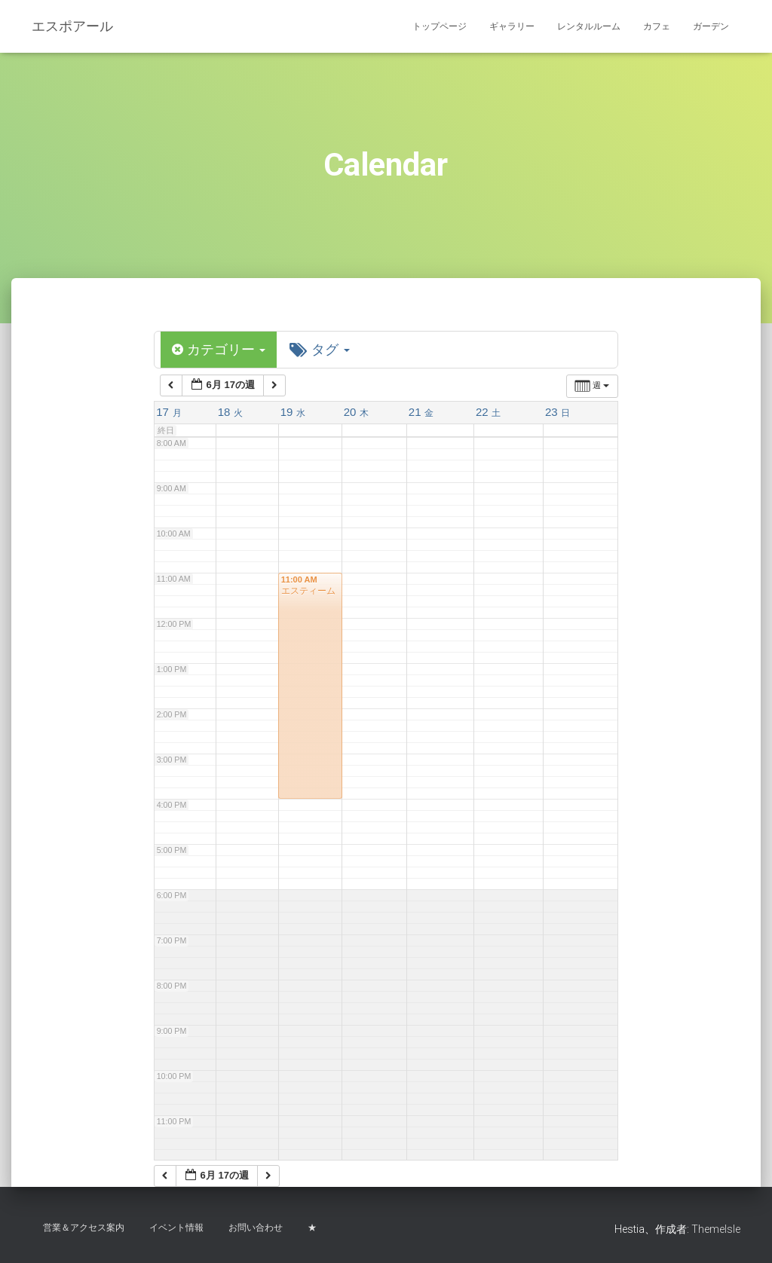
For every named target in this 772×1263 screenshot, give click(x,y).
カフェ (656, 26)
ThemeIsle (715, 1229)
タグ (320, 350)
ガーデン (711, 26)
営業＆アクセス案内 (83, 1227)
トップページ (439, 26)
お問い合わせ (255, 1227)
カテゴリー (219, 349)
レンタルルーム (588, 26)
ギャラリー (512, 26)
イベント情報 (176, 1227)
